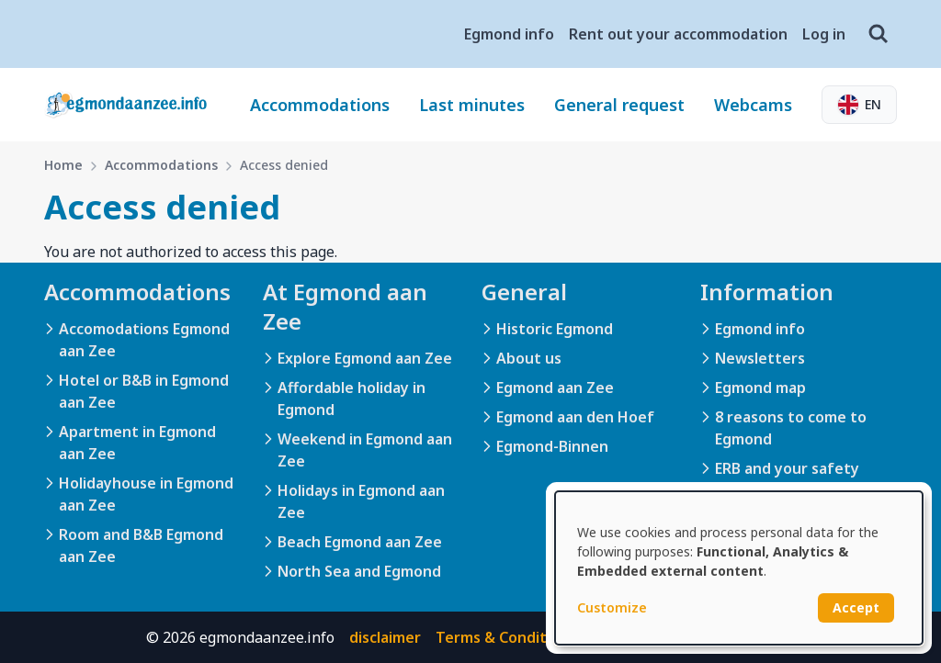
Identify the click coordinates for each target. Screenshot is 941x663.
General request (619, 105)
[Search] (878, 34)
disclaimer (385, 637)
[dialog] (739, 568)
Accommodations (320, 105)
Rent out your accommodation (678, 34)
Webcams (753, 105)
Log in (823, 34)
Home (63, 165)
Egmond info (509, 34)
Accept (856, 607)
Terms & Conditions (506, 637)
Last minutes (472, 105)
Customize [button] (612, 607)
